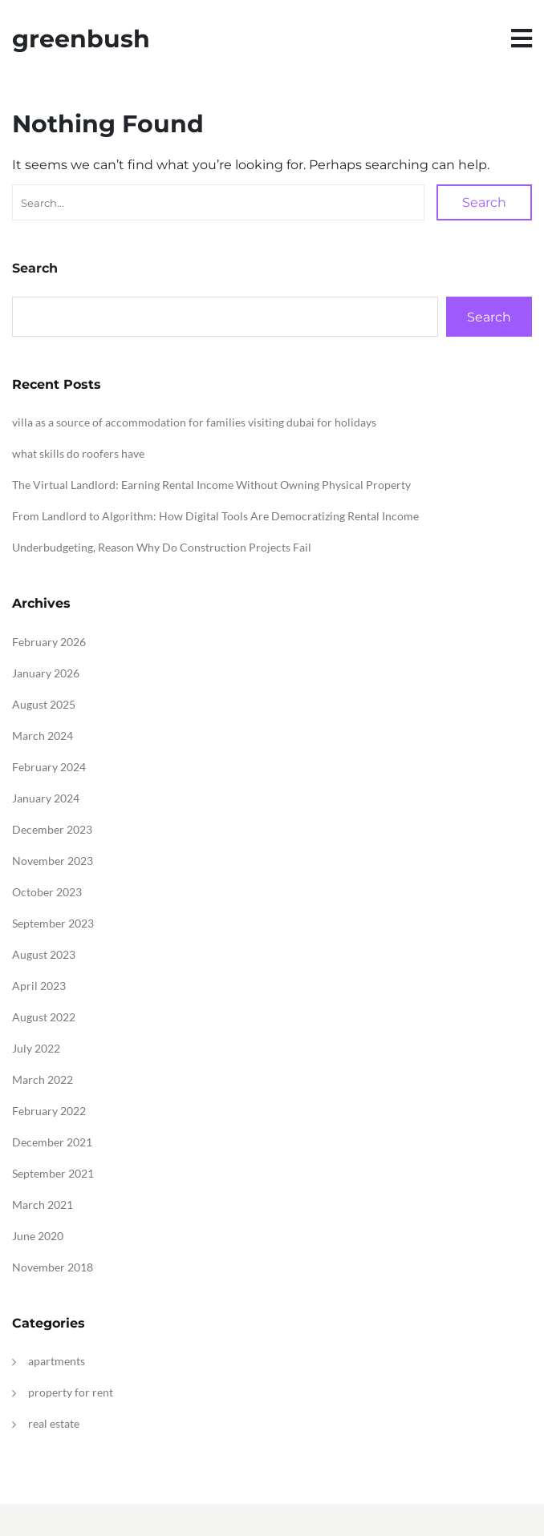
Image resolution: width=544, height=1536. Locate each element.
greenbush (81, 39)
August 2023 (43, 954)
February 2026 (49, 642)
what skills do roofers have (78, 453)
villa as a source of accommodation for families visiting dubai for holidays (194, 422)
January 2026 (45, 673)
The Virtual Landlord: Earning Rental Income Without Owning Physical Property (211, 484)
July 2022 (36, 1048)
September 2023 (53, 923)
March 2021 (42, 1204)
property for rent (70, 1392)
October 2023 (47, 892)
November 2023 (52, 860)
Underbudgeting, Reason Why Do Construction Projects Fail (161, 547)
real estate (53, 1423)
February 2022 (49, 1111)
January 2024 (45, 798)
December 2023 (52, 829)
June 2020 (37, 1236)
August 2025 (43, 704)
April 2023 (39, 985)
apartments (56, 1361)
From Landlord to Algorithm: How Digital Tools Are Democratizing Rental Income (215, 516)
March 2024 (42, 735)
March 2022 (42, 1079)
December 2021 (52, 1142)
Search (484, 202)
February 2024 (49, 767)
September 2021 (53, 1173)
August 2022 (43, 1017)
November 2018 (52, 1267)
